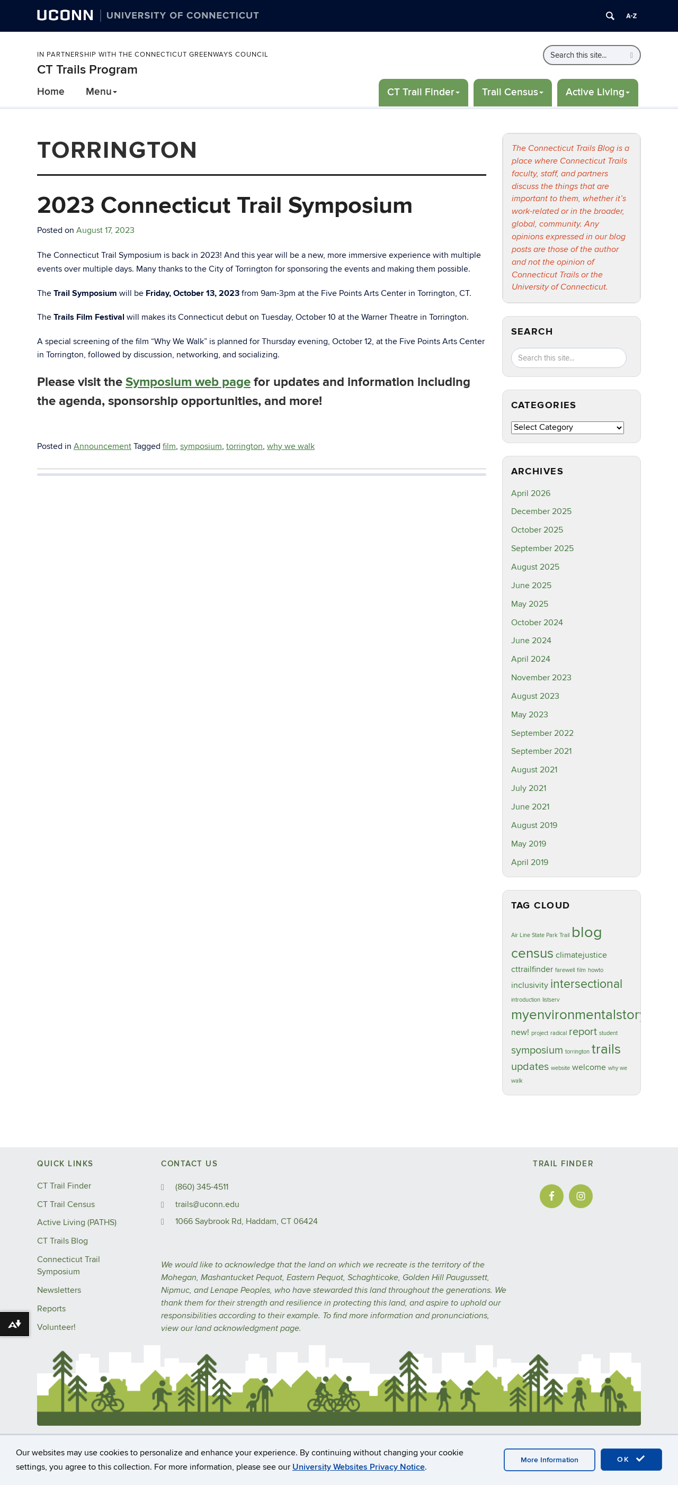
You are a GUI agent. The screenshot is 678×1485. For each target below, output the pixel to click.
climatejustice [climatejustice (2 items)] (581, 955)
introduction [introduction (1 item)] (525, 999)
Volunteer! (56, 1327)
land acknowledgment (236, 1329)
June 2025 (531, 585)
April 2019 (529, 862)
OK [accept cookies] (631, 1459)
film (169, 446)
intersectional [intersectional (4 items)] (586, 984)
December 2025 (541, 511)
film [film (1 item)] (581, 970)
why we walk (291, 446)
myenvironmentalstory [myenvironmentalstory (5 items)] (578, 1015)
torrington (244, 446)
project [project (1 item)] (539, 1033)
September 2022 (542, 733)
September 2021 (541, 751)
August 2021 (534, 769)
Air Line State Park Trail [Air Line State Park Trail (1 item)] (540, 935)
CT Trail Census (66, 1204)
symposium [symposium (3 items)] (537, 1050)
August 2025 (535, 567)
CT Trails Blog (62, 1241)
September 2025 (542, 548)
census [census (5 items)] (532, 953)
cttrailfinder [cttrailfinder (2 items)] (532, 969)
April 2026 (530, 493)
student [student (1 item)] (608, 1033)
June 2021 (530, 807)
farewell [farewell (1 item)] (565, 970)
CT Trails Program (87, 69)
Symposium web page (188, 382)
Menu (101, 92)
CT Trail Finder (423, 92)
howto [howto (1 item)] (595, 970)
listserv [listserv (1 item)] (550, 999)
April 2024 (530, 659)
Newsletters (59, 1290)
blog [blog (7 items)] (587, 932)
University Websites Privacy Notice (358, 1467)
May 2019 (528, 844)
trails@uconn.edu (207, 1204)
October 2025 (537, 530)
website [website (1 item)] (560, 1068)
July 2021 (528, 788)
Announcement (102, 446)
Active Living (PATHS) (77, 1222)
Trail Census (512, 92)
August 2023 (535, 696)
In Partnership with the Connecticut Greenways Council (153, 54)
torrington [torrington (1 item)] (577, 1051)
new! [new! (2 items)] (520, 1032)
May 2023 (529, 714)
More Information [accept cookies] (549, 1459)
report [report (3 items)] (583, 1031)
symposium (201, 446)
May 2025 (529, 604)
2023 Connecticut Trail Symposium (225, 205)
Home (51, 92)
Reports (51, 1308)
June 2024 (531, 640)
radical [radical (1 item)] (558, 1033)
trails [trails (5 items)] (606, 1049)
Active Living (598, 92)
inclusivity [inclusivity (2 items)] (529, 985)
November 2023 (541, 677)
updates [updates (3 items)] (530, 1066)
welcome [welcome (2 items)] (589, 1067)
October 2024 (537, 622)
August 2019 (534, 825)
